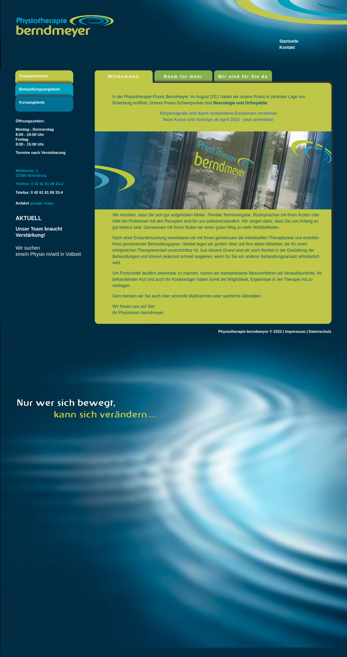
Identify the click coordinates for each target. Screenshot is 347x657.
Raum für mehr (183, 76)
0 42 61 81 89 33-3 (47, 184)
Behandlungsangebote (39, 89)
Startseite (288, 41)
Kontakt (287, 47)
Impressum (295, 331)
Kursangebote (32, 102)
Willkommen (123, 76)
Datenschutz (320, 331)
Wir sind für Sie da (243, 76)
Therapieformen (33, 76)
